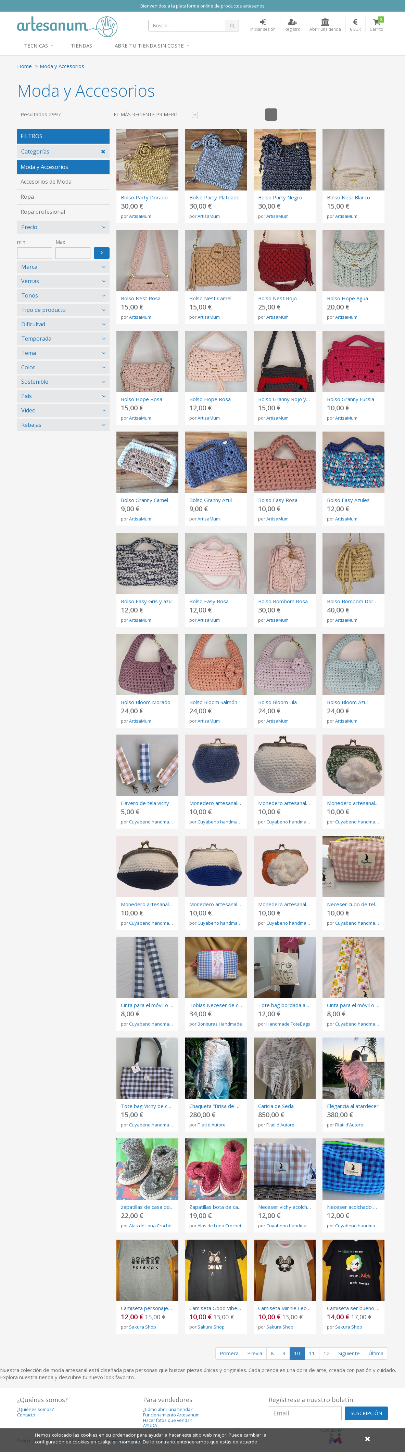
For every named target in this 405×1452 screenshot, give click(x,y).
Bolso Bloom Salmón (213, 702)
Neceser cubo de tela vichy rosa (365, 904)
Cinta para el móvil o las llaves (156, 1005)
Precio (29, 227)
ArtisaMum (140, 216)
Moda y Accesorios (62, 66)
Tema (28, 353)
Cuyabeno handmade (152, 822)
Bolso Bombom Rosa (283, 601)
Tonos (29, 295)
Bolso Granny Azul (210, 500)
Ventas (30, 281)
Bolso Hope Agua (347, 298)
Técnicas (36, 45)
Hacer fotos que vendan (167, 1420)
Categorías (35, 151)
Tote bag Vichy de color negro (156, 1106)
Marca (29, 266)
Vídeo (28, 410)
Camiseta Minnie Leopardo (289, 1308)
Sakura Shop (142, 1327)
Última (375, 1353)
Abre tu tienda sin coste (149, 45)
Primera (229, 1353)
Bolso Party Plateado (214, 197)
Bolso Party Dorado (144, 197)
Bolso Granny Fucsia (350, 399)
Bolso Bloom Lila (277, 702)
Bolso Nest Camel (210, 298)
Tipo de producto (43, 310)
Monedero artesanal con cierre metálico (236, 803)
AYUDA (150, 1425)
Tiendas (81, 45)
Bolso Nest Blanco (348, 197)
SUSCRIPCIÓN (366, 1413)
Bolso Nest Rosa (141, 298)
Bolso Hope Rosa (141, 399)
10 (297, 1353)
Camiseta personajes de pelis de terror (167, 1308)
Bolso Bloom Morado (145, 702)
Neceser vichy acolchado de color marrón (306, 1206)
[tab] (63, 151)
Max (60, 242)
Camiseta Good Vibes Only (220, 1308)
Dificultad (33, 324)
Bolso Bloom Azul (347, 702)
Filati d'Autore (212, 1125)
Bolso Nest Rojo (277, 298)
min (21, 242)
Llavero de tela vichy (145, 803)
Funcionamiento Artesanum (171, 1415)
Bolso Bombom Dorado (354, 601)
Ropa (27, 196)
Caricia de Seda (276, 1106)
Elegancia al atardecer (353, 1106)
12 (327, 1353)
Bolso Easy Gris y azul (147, 601)
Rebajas (31, 424)
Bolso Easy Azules (348, 500)
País (26, 396)
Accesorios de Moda (46, 181)
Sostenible (34, 381)
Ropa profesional (43, 211)
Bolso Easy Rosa (278, 500)
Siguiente (349, 1353)
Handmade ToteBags (288, 1024)
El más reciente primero (156, 114)
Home (24, 66)
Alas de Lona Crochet (151, 1226)
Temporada (36, 338)
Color (28, 367)
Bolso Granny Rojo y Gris (287, 399)
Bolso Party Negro (280, 197)
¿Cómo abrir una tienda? (167, 1409)
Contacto (26, 1415)
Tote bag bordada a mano (289, 1005)
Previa (254, 1353)
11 (312, 1353)
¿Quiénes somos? (35, 1409)
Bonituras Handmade (220, 1024)
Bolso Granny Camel (144, 500)
